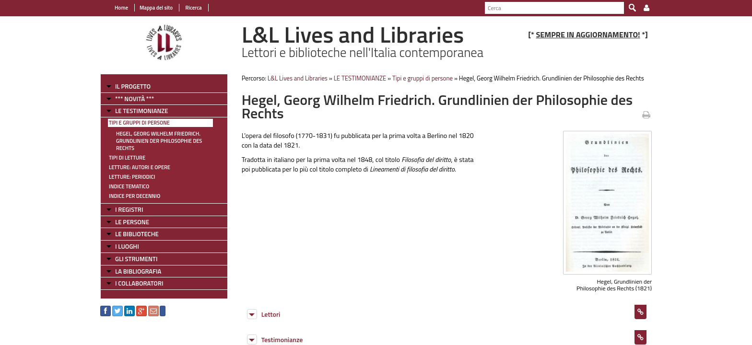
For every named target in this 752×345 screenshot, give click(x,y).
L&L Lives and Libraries (298, 78)
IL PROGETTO (133, 86)
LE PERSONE (132, 222)
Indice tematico (129, 186)
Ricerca (193, 8)
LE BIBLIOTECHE (137, 234)
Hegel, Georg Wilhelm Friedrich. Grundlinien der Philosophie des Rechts (159, 141)
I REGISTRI (129, 209)
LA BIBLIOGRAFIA (138, 271)
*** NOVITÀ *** (134, 99)
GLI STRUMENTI (136, 259)
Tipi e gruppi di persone (139, 122)
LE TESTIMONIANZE (141, 110)
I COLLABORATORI (139, 283)
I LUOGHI (127, 246)
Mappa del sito (156, 8)
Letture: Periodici (132, 177)
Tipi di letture (127, 157)
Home (121, 8)
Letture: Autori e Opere (139, 167)
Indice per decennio (134, 196)
